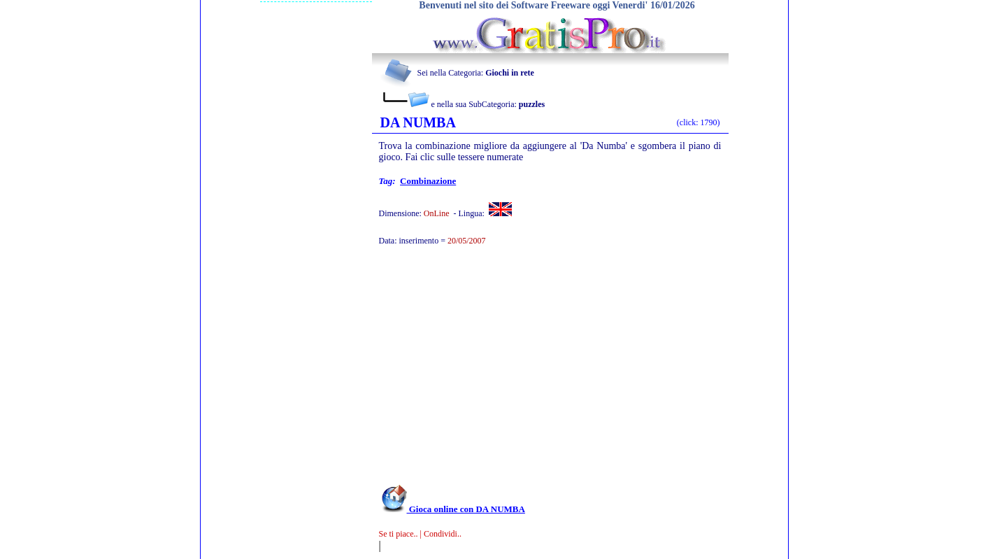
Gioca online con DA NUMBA (452, 509)
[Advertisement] (531, 372)
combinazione (428, 181)
